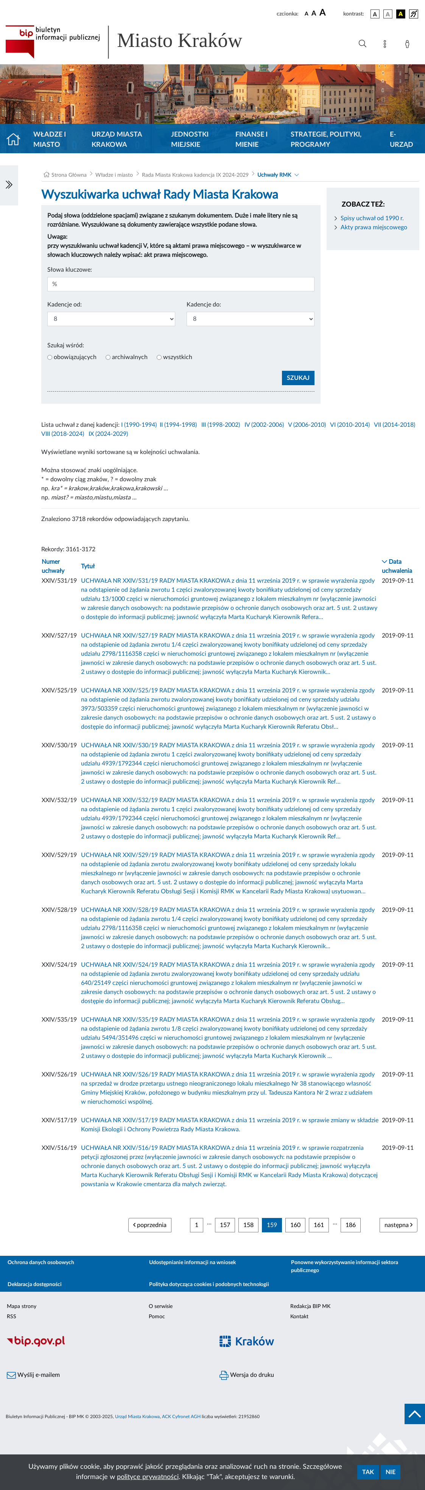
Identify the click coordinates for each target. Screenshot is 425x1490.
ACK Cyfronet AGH (181, 1416)
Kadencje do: (204, 305)
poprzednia (150, 1225)
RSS (11, 1316)
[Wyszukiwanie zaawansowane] (362, 44)
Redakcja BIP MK (310, 1306)
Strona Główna (69, 175)
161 (319, 1225)
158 (248, 1225)
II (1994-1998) (178, 425)
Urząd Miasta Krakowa (117, 139)
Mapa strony (21, 1306)
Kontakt (299, 1316)
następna (399, 1225)
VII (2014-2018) (394, 425)
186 (351, 1225)
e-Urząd (401, 139)
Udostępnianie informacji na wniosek (192, 1262)
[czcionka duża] (330, 13)
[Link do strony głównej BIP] (135, 42)
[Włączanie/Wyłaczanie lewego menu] (9, 185)
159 (272, 1225)
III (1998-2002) (220, 425)
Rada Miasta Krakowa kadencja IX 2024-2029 (195, 175)
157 (225, 1225)
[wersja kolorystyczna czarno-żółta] (400, 14)
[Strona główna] (16, 140)
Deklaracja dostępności (35, 1284)
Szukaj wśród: (65, 345)
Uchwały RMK (274, 175)
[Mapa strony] (386, 45)
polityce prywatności (148, 1477)
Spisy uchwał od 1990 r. (372, 218)
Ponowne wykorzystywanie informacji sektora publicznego (344, 1266)
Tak (368, 1472)
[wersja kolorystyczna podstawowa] (375, 14)
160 (295, 1225)
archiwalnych (130, 357)
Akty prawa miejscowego (374, 227)
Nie (390, 1472)
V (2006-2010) (307, 425)
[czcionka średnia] (314, 14)
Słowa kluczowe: (69, 270)
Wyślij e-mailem (33, 1375)
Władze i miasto (49, 139)
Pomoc (157, 1316)
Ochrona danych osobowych (41, 1262)
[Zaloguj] (408, 45)
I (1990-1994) (139, 425)
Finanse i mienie (251, 139)
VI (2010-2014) (350, 425)
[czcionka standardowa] (306, 13)
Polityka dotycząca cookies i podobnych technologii (209, 1284)
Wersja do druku (247, 1375)
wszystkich (177, 357)
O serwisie (161, 1306)
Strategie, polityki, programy (326, 139)
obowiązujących (75, 357)
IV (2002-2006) (264, 425)
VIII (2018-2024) (62, 434)
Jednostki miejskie (190, 139)
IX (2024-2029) (108, 434)
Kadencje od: (64, 305)
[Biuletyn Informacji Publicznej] (106, 1345)
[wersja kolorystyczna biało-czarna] (388, 14)
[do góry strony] (415, 1414)
